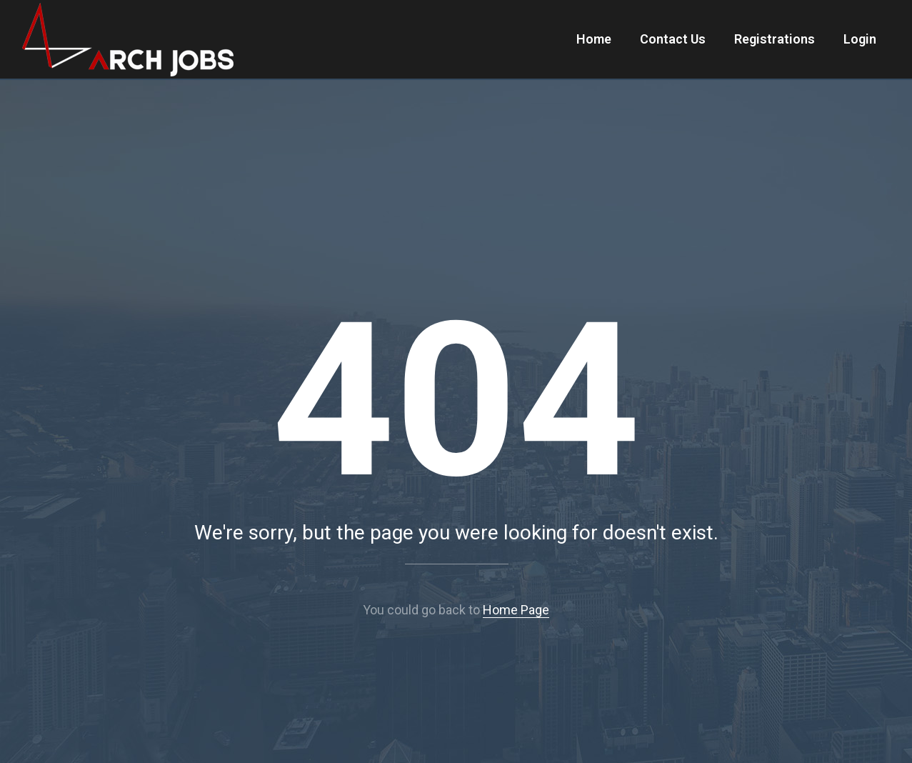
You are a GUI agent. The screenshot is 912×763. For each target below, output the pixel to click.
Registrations (774, 38)
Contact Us (673, 38)
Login (859, 38)
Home (593, 38)
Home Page (516, 609)
